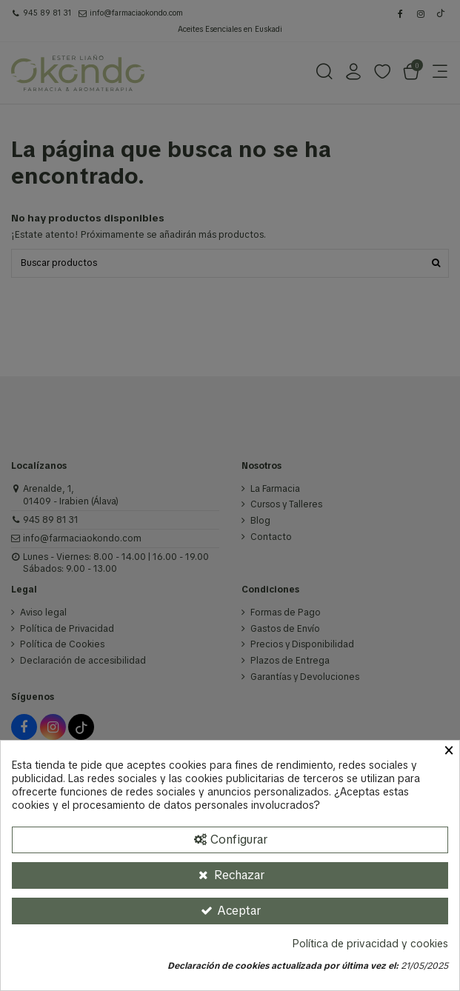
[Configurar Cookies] (230, 840)
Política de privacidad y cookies (370, 944)
